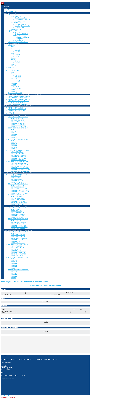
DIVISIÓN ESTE (16, 22)
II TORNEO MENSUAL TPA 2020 (18, 128)
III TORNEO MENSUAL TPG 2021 (18, 257)
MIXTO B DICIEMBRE (18, 204)
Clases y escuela (12, 10)
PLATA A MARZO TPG (18, 235)
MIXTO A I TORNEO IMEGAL (17, 102)
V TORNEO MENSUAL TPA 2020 (18, 161)
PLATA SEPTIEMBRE (18, 153)
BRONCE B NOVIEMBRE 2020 (20, 169)
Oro (12, 46)
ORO (12, 129)
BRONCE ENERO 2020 (18, 123)
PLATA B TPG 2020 (17, 179)
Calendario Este (19, 27)
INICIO (6, 7)
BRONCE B (14, 265)
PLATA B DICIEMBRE (18, 200)
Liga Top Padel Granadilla (11, 43)
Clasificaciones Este (20, 24)
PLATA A (14, 260)
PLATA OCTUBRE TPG (18, 187)
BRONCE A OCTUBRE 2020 (20, 190)
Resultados (11, 67)
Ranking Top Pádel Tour (22, 37)
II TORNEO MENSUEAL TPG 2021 (18, 244)
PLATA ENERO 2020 (17, 120)
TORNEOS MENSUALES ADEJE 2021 (16, 206)
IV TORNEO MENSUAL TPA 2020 (18, 150)
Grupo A (17, 50)
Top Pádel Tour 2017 (17, 35)
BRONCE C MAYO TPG (18, 254)
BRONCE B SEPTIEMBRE (19, 158)
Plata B (13, 53)
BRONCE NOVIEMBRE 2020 (20, 168)
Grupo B (17, 51)
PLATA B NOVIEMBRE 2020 (20, 166)
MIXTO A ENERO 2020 (18, 125)
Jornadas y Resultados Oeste (23, 19)
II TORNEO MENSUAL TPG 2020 (18, 184)
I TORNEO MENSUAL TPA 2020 (18, 117)
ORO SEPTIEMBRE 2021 (19, 220)
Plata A (13, 48)
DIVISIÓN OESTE (16, 16)
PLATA (13, 131)
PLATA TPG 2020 (16, 177)
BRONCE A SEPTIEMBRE (19, 225)
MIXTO (13, 268)
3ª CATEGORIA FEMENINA (16, 110)
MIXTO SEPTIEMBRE (18, 228)
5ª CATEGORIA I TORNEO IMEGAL (19, 99)
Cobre (13, 59)
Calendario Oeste (20, 21)
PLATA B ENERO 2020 (18, 121)
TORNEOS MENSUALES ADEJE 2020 (16, 115)
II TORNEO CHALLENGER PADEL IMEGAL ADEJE (20, 105)
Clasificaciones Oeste (21, 18)
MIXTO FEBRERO (17, 217)
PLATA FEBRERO (16, 211)
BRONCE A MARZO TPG (19, 238)
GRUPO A (18, 75)
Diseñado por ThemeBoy (8, 397)
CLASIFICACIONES (14, 70)
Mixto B (13, 66)
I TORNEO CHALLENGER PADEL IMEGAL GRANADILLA (22, 94)
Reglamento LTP (16, 29)
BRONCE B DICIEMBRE (19, 203)
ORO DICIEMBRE (17, 196)
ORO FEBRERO (16, 209)
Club (5, 8)
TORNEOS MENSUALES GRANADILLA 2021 (18, 230)
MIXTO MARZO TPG (18, 243)
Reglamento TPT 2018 (21, 34)
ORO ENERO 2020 (17, 118)
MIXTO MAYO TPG (17, 255)
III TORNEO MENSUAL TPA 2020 (18, 139)
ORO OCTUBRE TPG (17, 185)
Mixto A (13, 64)
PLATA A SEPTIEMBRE (18, 222)
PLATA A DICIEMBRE (18, 198)
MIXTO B (14, 91)
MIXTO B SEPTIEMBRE (18, 160)
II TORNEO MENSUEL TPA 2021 (18, 219)
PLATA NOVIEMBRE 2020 (19, 164)
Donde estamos (12, 11)
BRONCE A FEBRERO (18, 214)
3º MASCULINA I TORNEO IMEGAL (19, 96)
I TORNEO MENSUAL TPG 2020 (18, 174)
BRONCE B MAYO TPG (18, 252)
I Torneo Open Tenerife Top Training (18, 42)
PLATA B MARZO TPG (18, 236)
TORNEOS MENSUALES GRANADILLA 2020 (18, 172)
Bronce (13, 58)
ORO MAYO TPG (16, 246)
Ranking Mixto (19, 38)
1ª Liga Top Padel (13, 15)
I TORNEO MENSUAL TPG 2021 (18, 231)
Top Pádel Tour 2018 (17, 32)
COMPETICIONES (10, 13)
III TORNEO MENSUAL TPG (17, 195)
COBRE (13, 85)
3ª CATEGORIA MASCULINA (17, 107)
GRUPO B (18, 77)
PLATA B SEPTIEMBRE (18, 155)
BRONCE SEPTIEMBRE (18, 156)
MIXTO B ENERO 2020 (18, 126)
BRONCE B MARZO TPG (19, 239)
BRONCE (14, 83)
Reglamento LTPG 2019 (15, 93)
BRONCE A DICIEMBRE (19, 201)
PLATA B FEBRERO (17, 212)
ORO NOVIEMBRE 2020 (18, 163)
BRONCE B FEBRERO (18, 215)
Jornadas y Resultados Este (22, 26)
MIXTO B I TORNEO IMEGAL (17, 104)
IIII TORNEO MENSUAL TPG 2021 (18, 270)
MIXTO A (14, 89)
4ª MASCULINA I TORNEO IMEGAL (19, 97)
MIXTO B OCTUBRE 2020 (19, 193)
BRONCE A (14, 263)
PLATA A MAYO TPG (17, 247)
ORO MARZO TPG (17, 233)
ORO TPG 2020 (16, 176)
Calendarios (11, 45)
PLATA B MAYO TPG (18, 249)
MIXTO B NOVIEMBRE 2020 (20, 171)
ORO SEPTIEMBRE (17, 152)
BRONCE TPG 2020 (17, 180)
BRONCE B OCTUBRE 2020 (20, 192)
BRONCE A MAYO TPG (18, 251)
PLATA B (14, 78)
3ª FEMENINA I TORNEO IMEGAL (18, 101)
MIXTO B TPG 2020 (17, 182)
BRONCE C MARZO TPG (19, 241)
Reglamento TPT (20, 40)
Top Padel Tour (12, 30)
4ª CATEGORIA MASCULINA (17, 109)
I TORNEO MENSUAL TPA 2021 (18, 207)
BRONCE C (14, 267)
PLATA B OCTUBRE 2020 (19, 188)
